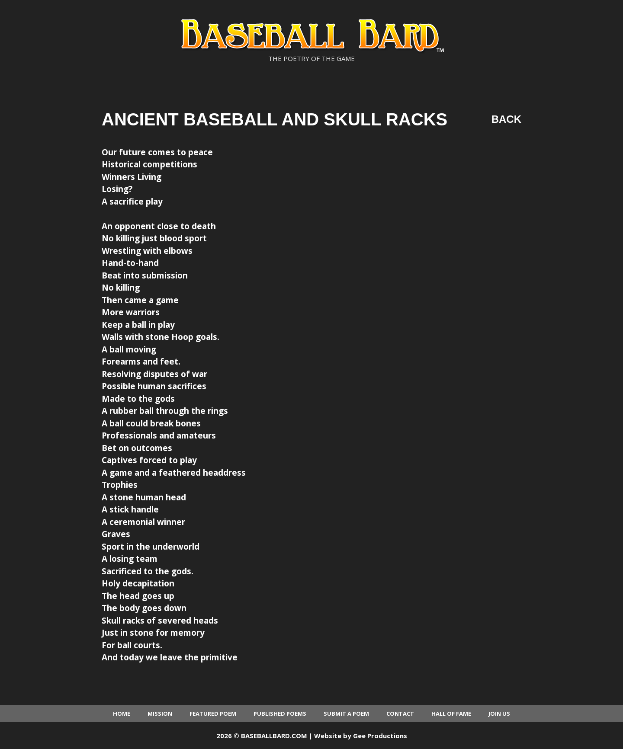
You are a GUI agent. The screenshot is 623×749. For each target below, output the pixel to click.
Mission (160, 713)
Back (506, 119)
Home (121, 713)
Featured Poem (212, 713)
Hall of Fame (451, 713)
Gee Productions (380, 735)
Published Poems (280, 713)
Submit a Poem (346, 713)
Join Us (499, 713)
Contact (400, 713)
